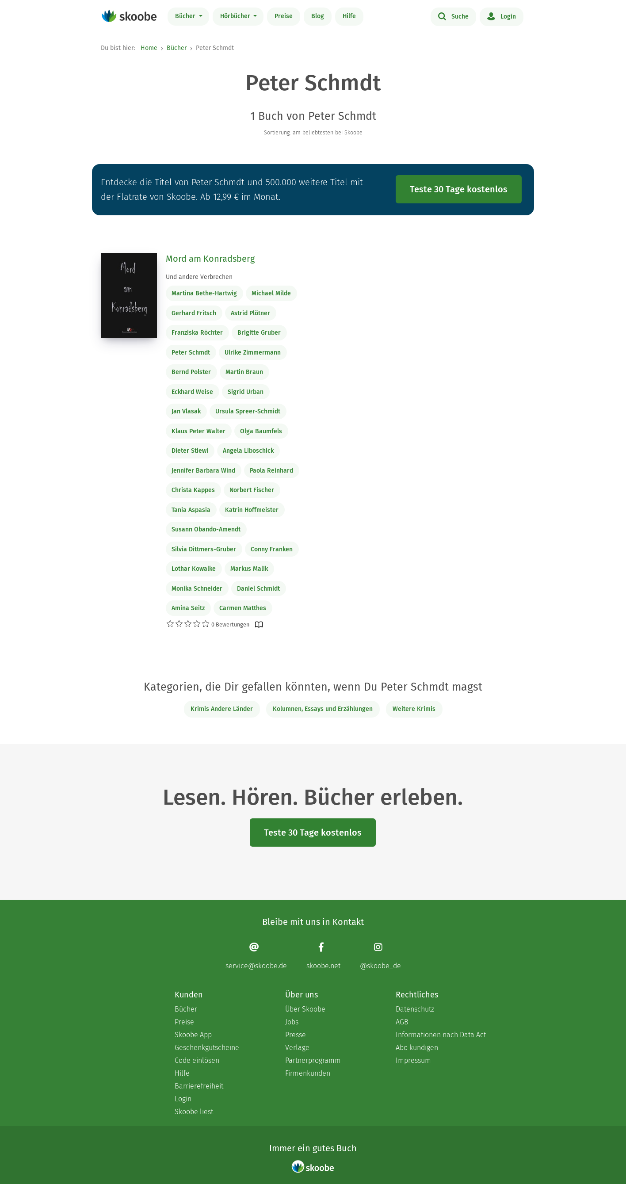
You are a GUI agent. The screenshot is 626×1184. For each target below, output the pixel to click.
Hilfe (349, 16)
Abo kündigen (417, 1047)
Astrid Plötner (250, 313)
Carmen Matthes (242, 608)
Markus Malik (249, 569)
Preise (284, 16)
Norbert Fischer (251, 490)
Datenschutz (415, 1009)
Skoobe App (193, 1035)
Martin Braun (244, 372)
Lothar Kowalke (194, 569)
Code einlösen (197, 1060)
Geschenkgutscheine (207, 1047)
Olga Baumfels (261, 431)
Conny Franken (272, 549)
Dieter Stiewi (190, 451)
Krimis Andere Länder (222, 709)
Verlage (297, 1047)
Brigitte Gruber (259, 332)
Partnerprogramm (313, 1060)
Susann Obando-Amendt (206, 529)
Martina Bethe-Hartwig (204, 293)
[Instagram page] (380, 956)
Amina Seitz (188, 608)
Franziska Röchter (197, 332)
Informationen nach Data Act (441, 1035)
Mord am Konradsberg (210, 258)
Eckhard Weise (192, 392)
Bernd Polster (191, 372)
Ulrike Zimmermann (253, 352)
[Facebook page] (323, 956)
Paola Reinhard (271, 470)
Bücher (186, 16)
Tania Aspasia (191, 510)
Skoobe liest (194, 1112)
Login (501, 15)
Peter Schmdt (191, 352)
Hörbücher (236, 16)
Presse (295, 1035)
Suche (453, 15)
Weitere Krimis (414, 709)
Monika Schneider (197, 588)
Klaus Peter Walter (198, 431)
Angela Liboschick (248, 451)
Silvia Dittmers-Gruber (204, 549)
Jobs (291, 1022)
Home (149, 48)
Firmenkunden (307, 1073)
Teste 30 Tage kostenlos (459, 189)
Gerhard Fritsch (194, 313)
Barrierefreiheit (199, 1086)
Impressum (413, 1060)
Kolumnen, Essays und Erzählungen (323, 709)
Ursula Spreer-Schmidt (247, 411)
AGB (402, 1022)
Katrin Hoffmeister (252, 510)
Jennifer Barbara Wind (203, 470)
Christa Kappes (193, 490)
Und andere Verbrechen (199, 277)
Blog (317, 16)
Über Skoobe (305, 1009)
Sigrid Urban (245, 392)
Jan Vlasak (186, 411)
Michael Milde (271, 293)
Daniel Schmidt (258, 588)
